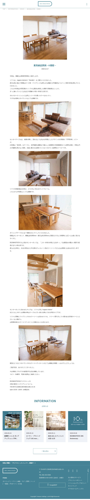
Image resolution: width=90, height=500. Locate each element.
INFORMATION (13, 9)
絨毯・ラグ (21, 482)
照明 (27, 482)
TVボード (13, 485)
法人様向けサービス (74, 478)
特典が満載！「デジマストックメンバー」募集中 (18, 464)
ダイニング (6, 482)
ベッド (33, 482)
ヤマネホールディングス (76, 490)
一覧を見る (45, 452)
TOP (4, 9)
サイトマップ (72, 487)
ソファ (13, 482)
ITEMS (5, 479)
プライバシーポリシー (75, 481)
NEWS (22, 9)
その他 (20, 485)
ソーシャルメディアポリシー (77, 484)
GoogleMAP (53, 486)
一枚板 (6, 485)
